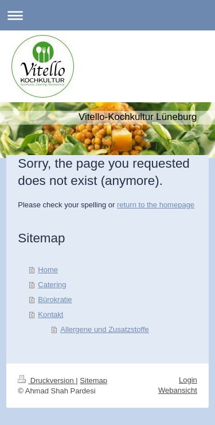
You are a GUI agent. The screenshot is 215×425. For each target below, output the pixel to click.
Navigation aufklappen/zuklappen (107, 15)
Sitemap (93, 380)
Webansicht (177, 390)
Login (188, 380)
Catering (52, 284)
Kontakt (50, 314)
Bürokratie (55, 299)
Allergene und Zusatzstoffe (104, 329)
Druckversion (47, 380)
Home (48, 269)
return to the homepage (155, 204)
